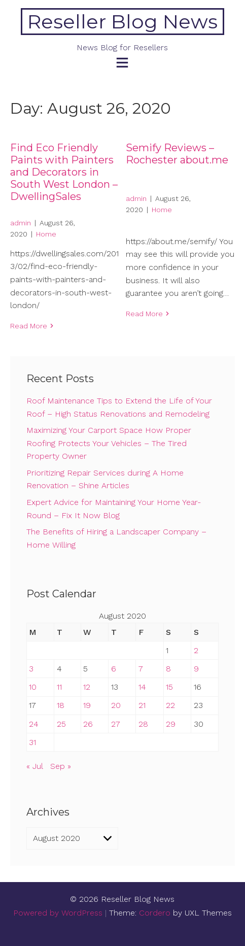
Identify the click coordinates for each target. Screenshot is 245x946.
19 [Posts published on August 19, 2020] (87, 705)
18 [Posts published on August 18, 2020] (60, 705)
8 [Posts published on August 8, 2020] (168, 668)
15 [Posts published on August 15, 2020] (169, 687)
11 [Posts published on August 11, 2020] (59, 687)
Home (46, 234)
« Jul (34, 766)
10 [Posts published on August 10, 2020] (33, 687)
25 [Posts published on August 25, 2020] (61, 724)
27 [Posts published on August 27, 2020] (115, 724)
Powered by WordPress (57, 913)
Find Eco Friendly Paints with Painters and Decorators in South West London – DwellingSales (64, 172)
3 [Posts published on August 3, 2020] (31, 668)
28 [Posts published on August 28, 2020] (143, 724)
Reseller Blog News (122, 21)
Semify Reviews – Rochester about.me (177, 154)
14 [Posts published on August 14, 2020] (142, 687)
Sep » (60, 766)
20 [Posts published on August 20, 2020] (116, 705)
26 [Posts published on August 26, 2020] (88, 724)
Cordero (154, 913)
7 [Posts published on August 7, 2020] (140, 668)
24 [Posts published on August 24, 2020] (34, 724)
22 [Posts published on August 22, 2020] (170, 705)
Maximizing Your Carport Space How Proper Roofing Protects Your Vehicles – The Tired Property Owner (108, 443)
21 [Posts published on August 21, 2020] (142, 705)
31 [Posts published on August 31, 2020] (32, 742)
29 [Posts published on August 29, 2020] (171, 724)
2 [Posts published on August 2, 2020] (196, 650)
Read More (28, 326)
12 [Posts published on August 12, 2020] (86, 687)
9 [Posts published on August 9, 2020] (196, 668)
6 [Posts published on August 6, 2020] (113, 668)
